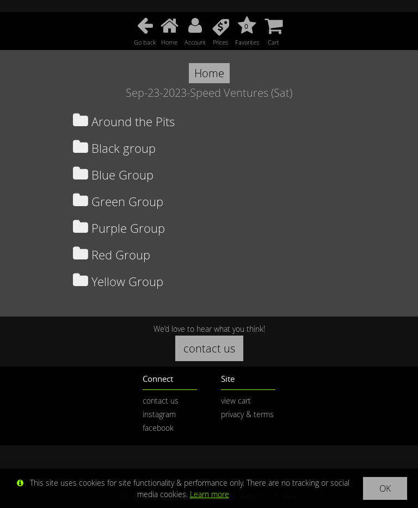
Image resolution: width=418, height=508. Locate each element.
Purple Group (119, 228)
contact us (209, 348)
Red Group (111, 255)
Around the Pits (124, 121)
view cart (236, 400)
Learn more (209, 494)
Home (209, 73)
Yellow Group (118, 281)
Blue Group (113, 175)
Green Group (118, 201)
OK (385, 488)
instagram (159, 414)
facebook (158, 428)
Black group (114, 148)
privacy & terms (247, 414)
